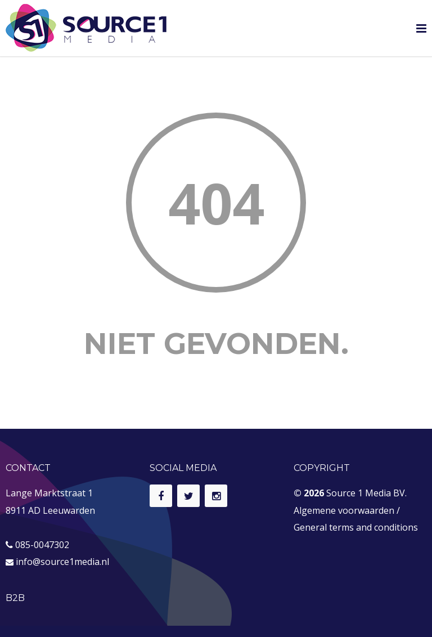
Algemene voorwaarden (344, 510)
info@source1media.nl (62, 561)
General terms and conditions (356, 527)
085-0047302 (42, 545)
